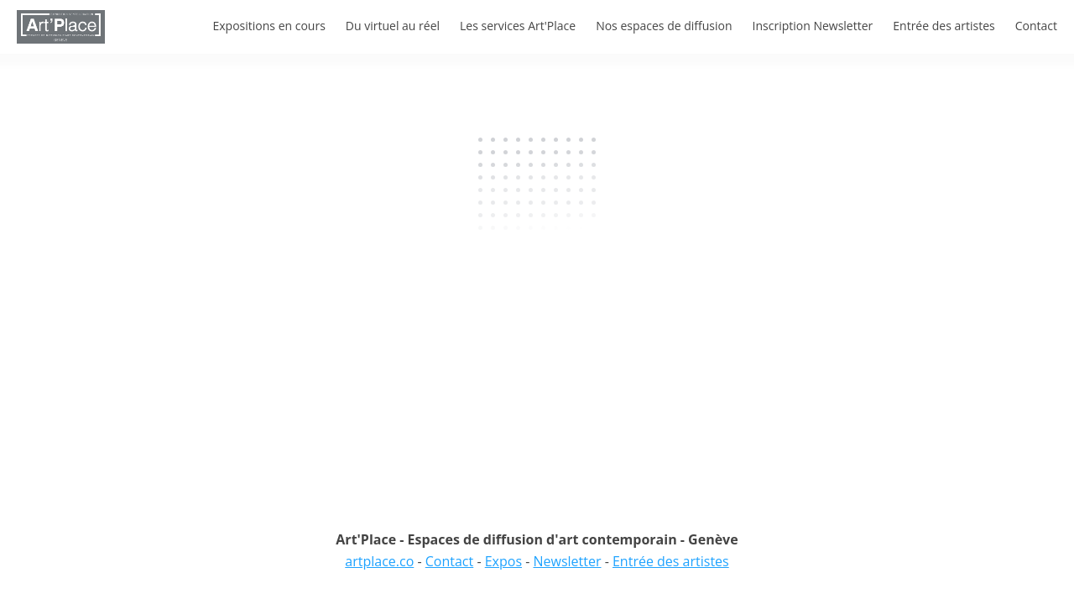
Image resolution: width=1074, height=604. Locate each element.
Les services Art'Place (518, 26)
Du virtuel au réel (393, 26)
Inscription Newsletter (813, 26)
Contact (1036, 26)
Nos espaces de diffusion (664, 26)
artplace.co (379, 561)
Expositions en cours (268, 26)
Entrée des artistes (943, 26)
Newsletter (567, 561)
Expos (503, 561)
